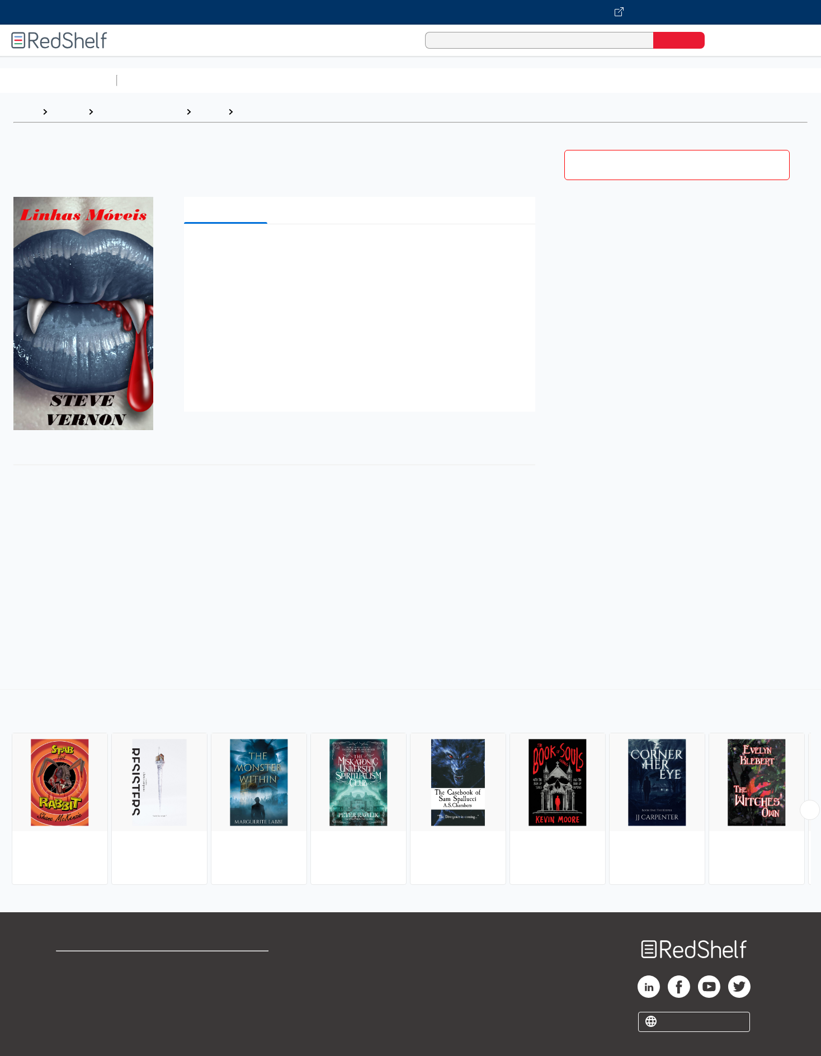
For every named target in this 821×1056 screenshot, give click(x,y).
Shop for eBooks (92, 964)
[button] (361, 250)
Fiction (632, 80)
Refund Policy (227, 982)
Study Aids (151, 80)
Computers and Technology (319, 80)
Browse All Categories (58, 80)
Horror (252, 111)
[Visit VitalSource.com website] (410, 12)
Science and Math (219, 80)
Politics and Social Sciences (551, 80)
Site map (74, 1018)
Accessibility (225, 1000)
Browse (68, 111)
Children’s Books (742, 80)
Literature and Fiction (139, 111)
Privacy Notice (87, 1000)
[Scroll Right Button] (810, 810)
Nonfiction (677, 80)
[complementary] (410, 788)
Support (72, 982)
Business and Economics (434, 80)
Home (25, 111)
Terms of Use (227, 964)
